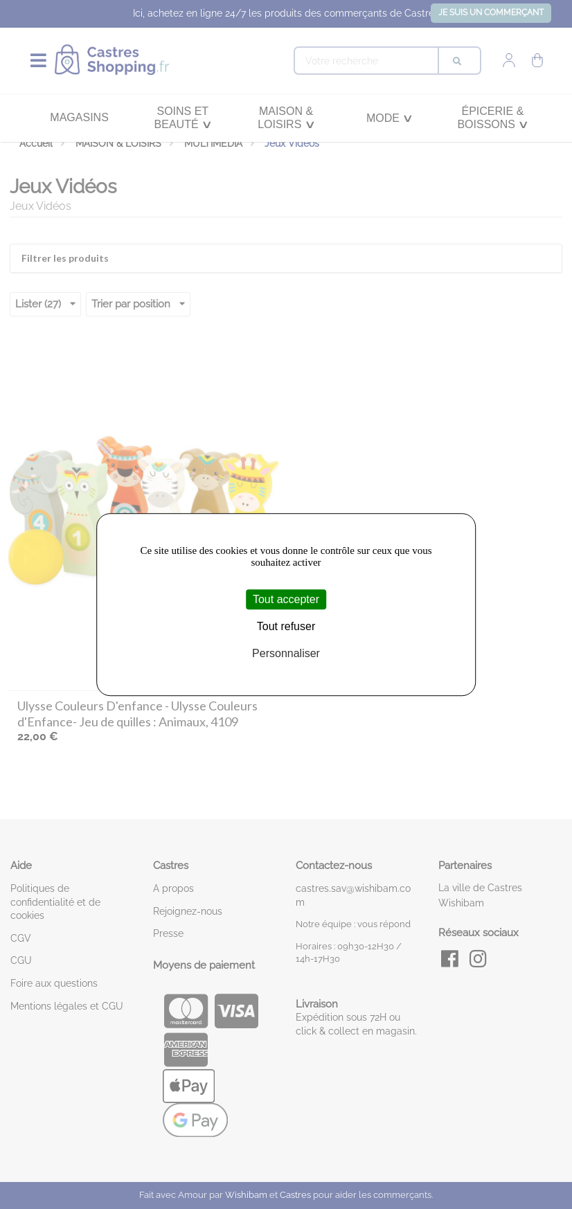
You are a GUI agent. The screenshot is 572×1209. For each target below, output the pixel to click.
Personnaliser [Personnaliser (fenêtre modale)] (286, 654)
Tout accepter (286, 599)
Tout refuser (286, 626)
